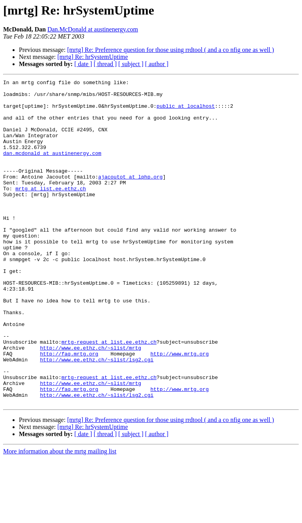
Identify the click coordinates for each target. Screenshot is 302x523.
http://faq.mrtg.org (69, 409)
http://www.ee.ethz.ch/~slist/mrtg (90, 401)
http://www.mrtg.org (179, 409)
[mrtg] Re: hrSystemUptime (92, 56)
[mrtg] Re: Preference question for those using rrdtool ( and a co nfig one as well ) (170, 49)
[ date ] (83, 64)
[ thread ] (105, 64)
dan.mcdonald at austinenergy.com (52, 168)
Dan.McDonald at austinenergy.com (92, 29)
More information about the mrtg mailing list (59, 516)
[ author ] (157, 64)
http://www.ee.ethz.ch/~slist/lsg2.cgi (97, 416)
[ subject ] (131, 64)
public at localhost (186, 111)
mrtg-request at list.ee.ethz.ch (109, 394)
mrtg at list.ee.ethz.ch (50, 210)
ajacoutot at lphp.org (130, 196)
